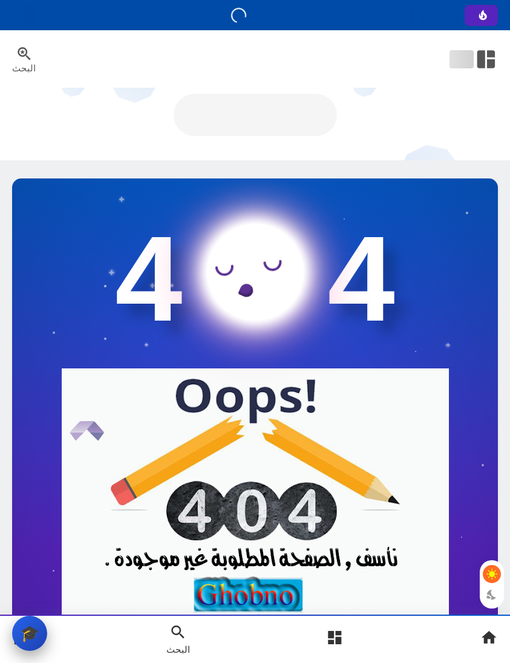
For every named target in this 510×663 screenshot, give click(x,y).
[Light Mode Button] (492, 574)
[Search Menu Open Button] (24, 59)
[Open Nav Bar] (474, 59)
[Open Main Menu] (334, 639)
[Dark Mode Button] (492, 595)
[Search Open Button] (178, 639)
